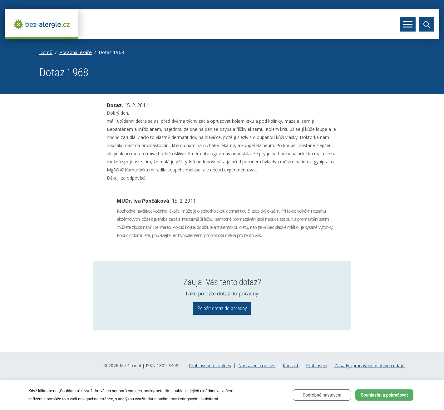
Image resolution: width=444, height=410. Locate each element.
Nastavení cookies (256, 365)
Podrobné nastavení (322, 395)
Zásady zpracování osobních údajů (369, 365)
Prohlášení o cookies (210, 365)
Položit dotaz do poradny (222, 308)
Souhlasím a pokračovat (384, 395)
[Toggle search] (426, 24)
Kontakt (290, 365)
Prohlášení (316, 365)
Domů (45, 52)
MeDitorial (130, 365)
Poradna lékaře (75, 52)
